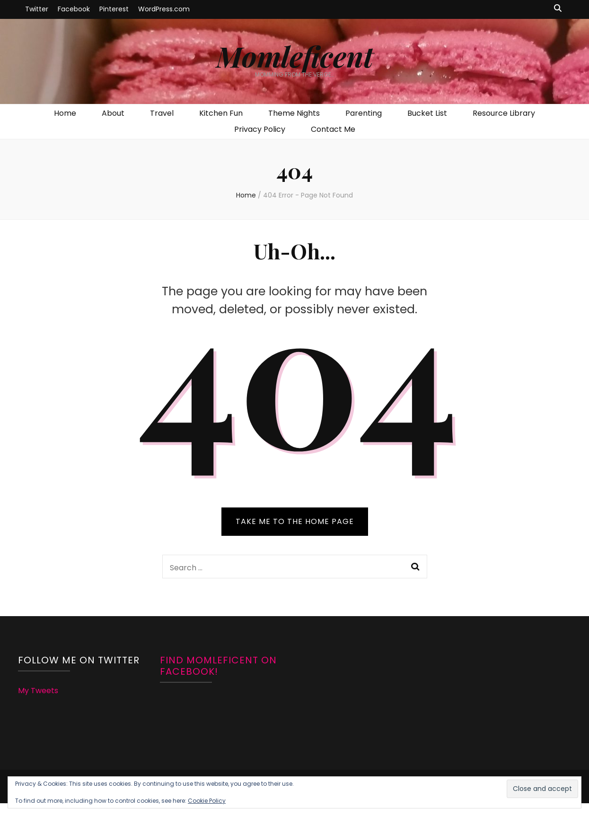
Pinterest (114, 9)
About (113, 113)
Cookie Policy (207, 801)
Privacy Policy (259, 129)
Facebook (74, 9)
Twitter (36, 9)
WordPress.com (164, 9)
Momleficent (294, 56)
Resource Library (504, 113)
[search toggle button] (558, 8)
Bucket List (427, 113)
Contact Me (333, 129)
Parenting (363, 113)
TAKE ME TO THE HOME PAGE (295, 521)
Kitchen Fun (221, 113)
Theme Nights (294, 113)
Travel (162, 113)
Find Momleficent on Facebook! (218, 665)
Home (65, 113)
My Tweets (38, 690)
